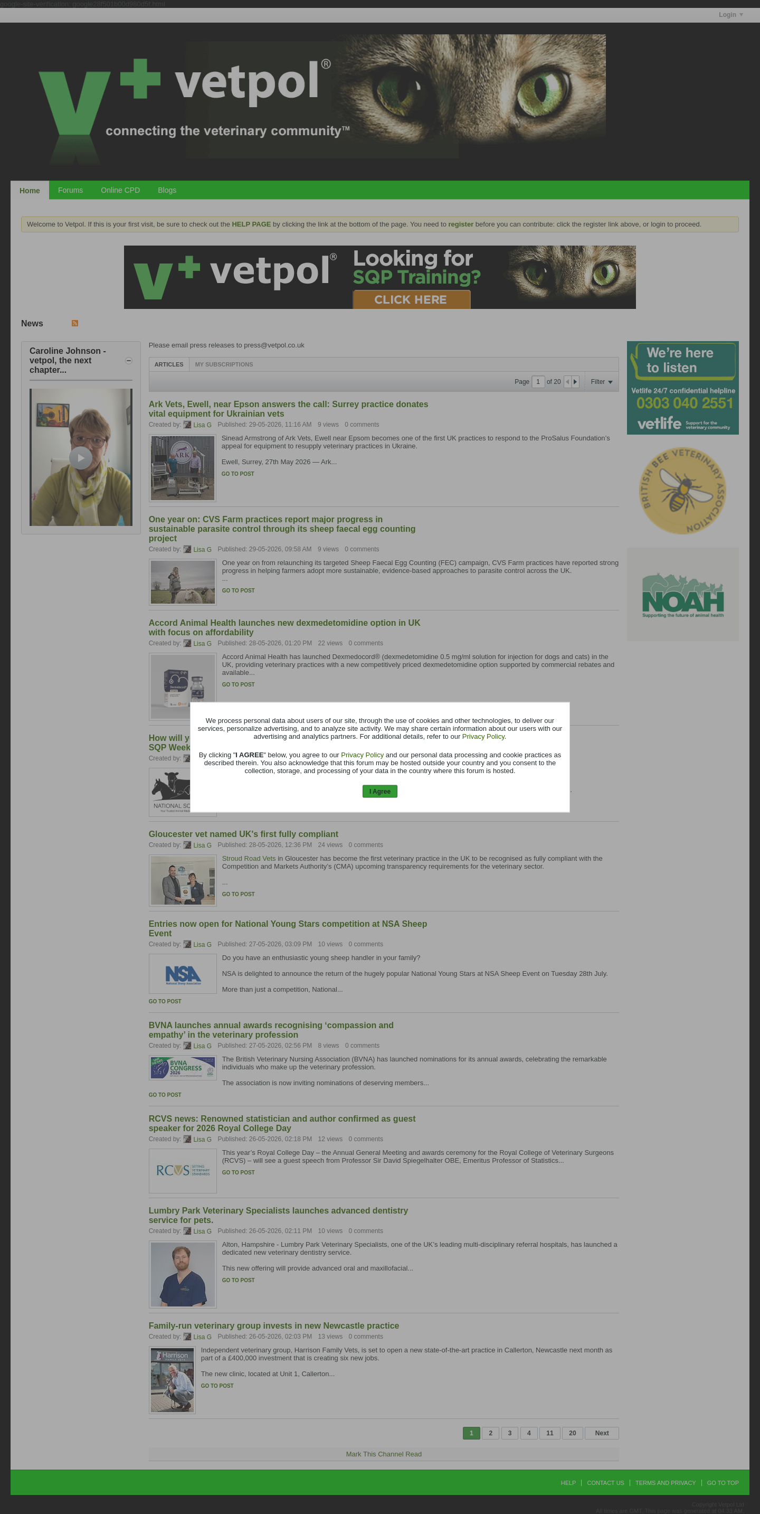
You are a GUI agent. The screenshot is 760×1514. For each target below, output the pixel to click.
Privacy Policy (483, 736)
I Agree (380, 791)
